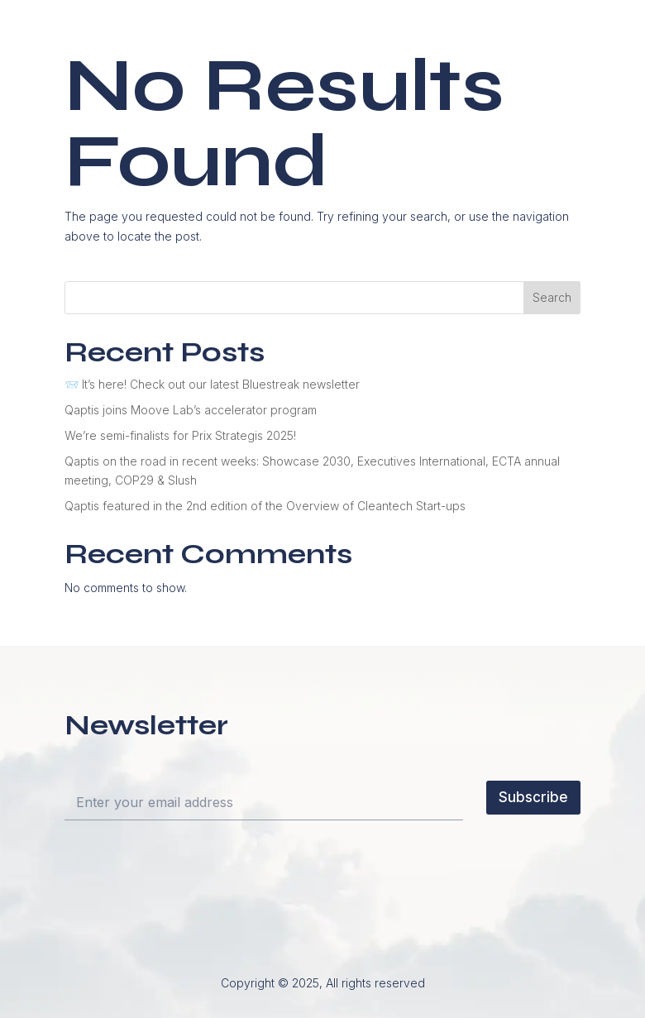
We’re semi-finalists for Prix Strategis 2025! (180, 435)
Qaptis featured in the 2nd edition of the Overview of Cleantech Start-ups (265, 506)
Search (552, 297)
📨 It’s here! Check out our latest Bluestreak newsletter (212, 384)
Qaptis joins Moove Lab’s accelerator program (190, 410)
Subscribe (533, 797)
